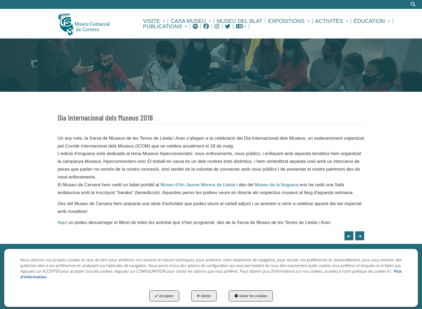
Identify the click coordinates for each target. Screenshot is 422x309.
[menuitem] (155, 21)
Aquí (62, 222)
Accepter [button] (164, 295)
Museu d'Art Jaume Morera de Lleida (197, 184)
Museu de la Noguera (277, 184)
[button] (93, 23)
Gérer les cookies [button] (250, 295)
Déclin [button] (204, 295)
